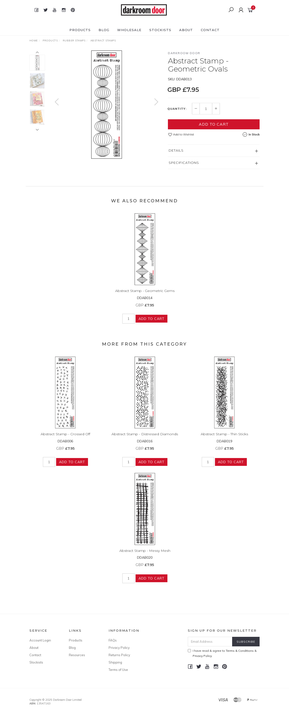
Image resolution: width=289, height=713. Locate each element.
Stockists (160, 30)
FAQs (113, 640)
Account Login (40, 640)
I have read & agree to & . (222, 653)
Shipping (115, 662)
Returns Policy (119, 655)
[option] (106, 104)
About (186, 30)
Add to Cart (214, 124)
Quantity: (177, 108)
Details (176, 150)
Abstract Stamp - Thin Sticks (224, 437)
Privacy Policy (119, 648)
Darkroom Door (184, 53)
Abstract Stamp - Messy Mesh (144, 554)
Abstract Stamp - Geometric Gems (145, 294)
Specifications (184, 163)
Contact (210, 30)
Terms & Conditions (240, 651)
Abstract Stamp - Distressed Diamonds (145, 437)
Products (80, 30)
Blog (104, 30)
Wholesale (129, 30)
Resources (77, 655)
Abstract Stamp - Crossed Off (65, 437)
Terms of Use (118, 670)
